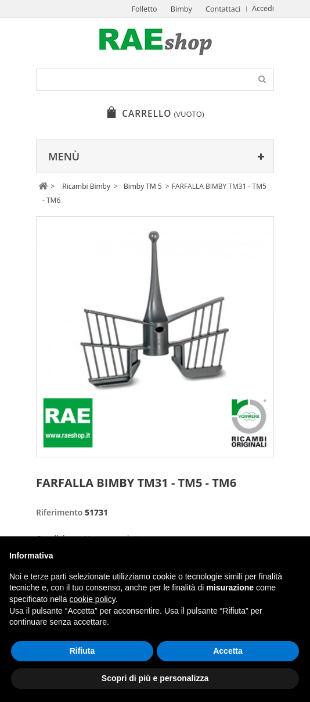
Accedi (263, 8)
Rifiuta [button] (82, 651)
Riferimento (59, 512)
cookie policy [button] (93, 599)
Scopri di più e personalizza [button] (155, 678)
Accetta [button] (228, 651)
